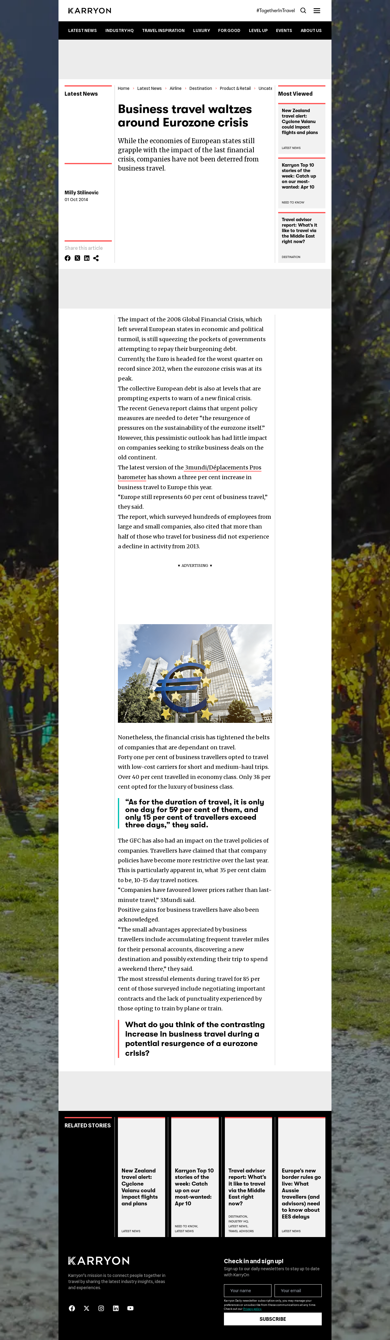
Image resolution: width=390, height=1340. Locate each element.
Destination (201, 88)
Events (284, 30)
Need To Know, (186, 1226)
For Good (229, 30)
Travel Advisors (241, 1231)
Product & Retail (235, 88)
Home (123, 88)
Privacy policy (252, 1308)
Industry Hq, (239, 1221)
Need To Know (293, 202)
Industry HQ (119, 30)
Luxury (201, 30)
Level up (258, 30)
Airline (176, 88)
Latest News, (238, 1226)
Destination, (238, 1216)
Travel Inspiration (163, 30)
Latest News (82, 30)
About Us (311, 30)
